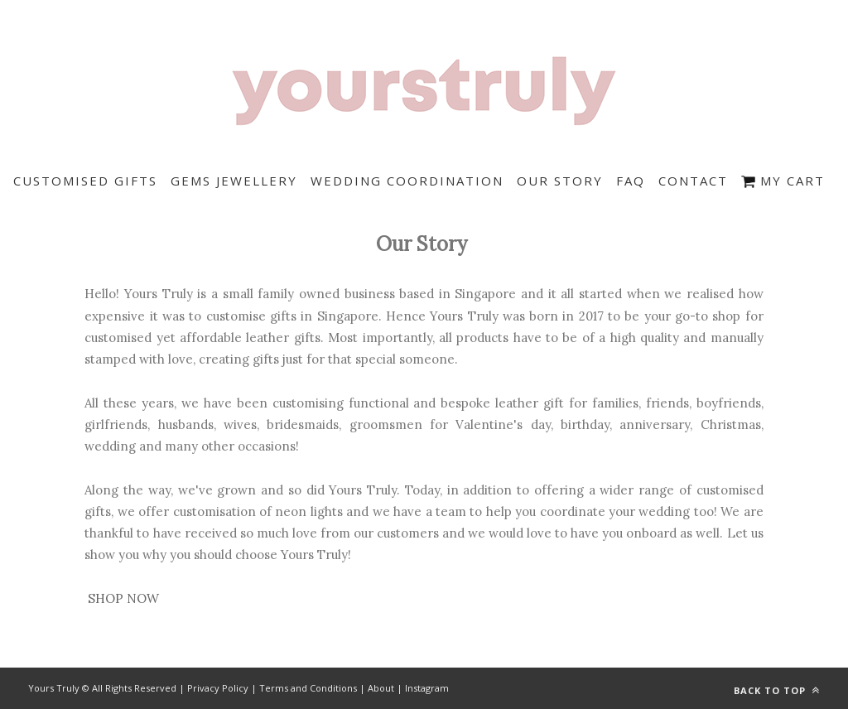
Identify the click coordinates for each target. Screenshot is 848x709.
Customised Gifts (85, 180)
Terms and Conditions (308, 688)
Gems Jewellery (234, 180)
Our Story (560, 180)
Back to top (777, 690)
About (381, 688)
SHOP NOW (123, 598)
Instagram (427, 688)
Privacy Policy (217, 688)
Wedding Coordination (407, 180)
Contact (693, 180)
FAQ (630, 180)
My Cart (783, 180)
